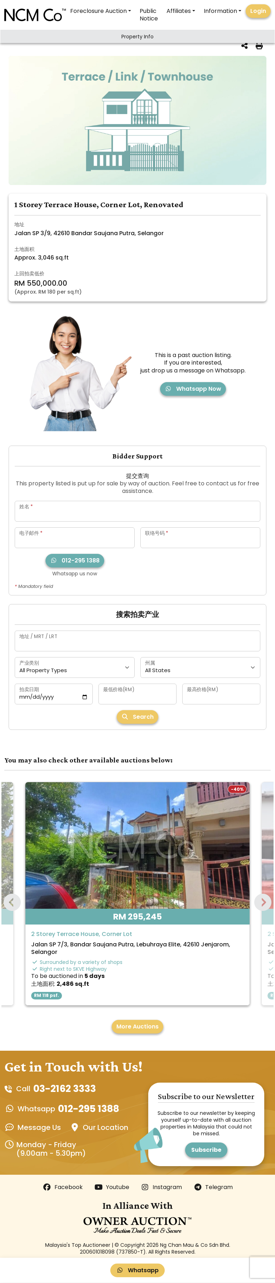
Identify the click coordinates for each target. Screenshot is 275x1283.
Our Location (105, 1127)
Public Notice (149, 15)
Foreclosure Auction (98, 11)
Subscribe (206, 1150)
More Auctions (137, 1026)
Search (137, 717)
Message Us (39, 1127)
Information (220, 11)
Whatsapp (137, 1270)
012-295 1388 (75, 560)
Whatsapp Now (193, 389)
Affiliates (179, 11)
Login (258, 11)
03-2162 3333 (64, 1088)
